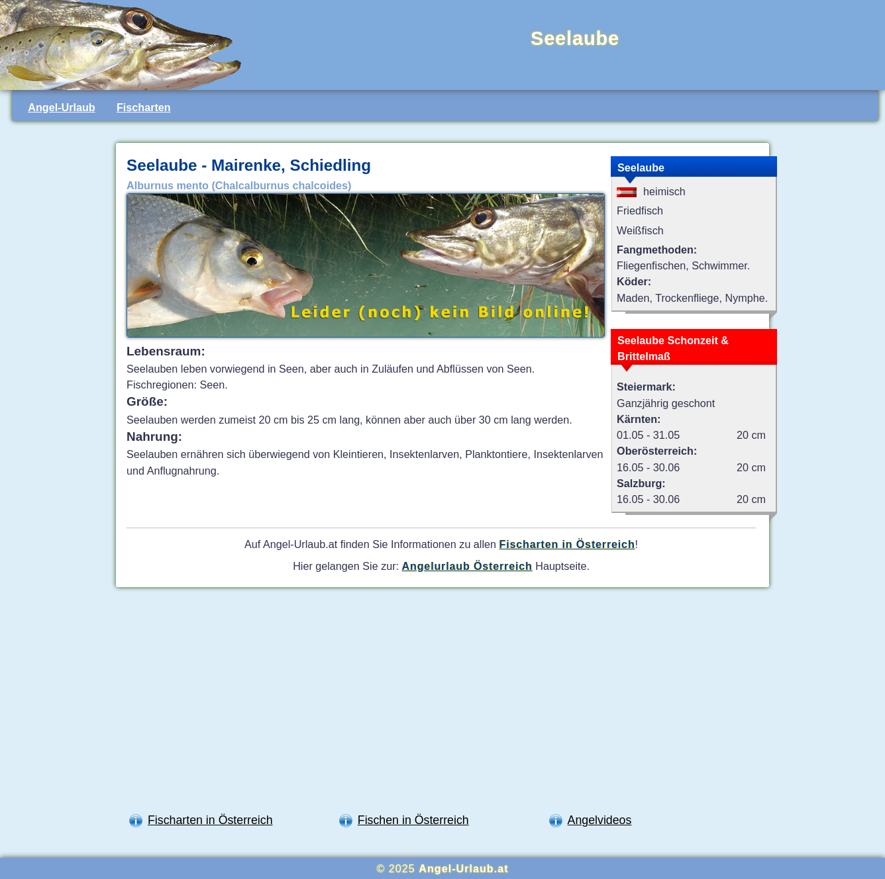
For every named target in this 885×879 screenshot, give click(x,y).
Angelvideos (600, 820)
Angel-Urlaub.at (463, 868)
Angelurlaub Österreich (467, 566)
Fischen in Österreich (413, 820)
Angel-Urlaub (61, 107)
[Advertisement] (442, 703)
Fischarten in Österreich (567, 544)
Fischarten (144, 107)
